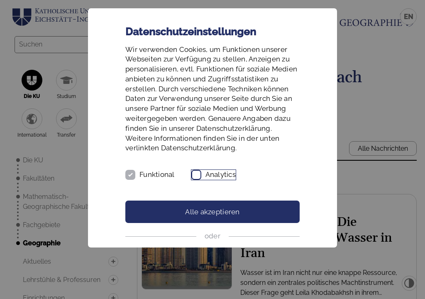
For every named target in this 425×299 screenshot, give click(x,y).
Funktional (157, 174)
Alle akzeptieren (212, 212)
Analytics (220, 174)
